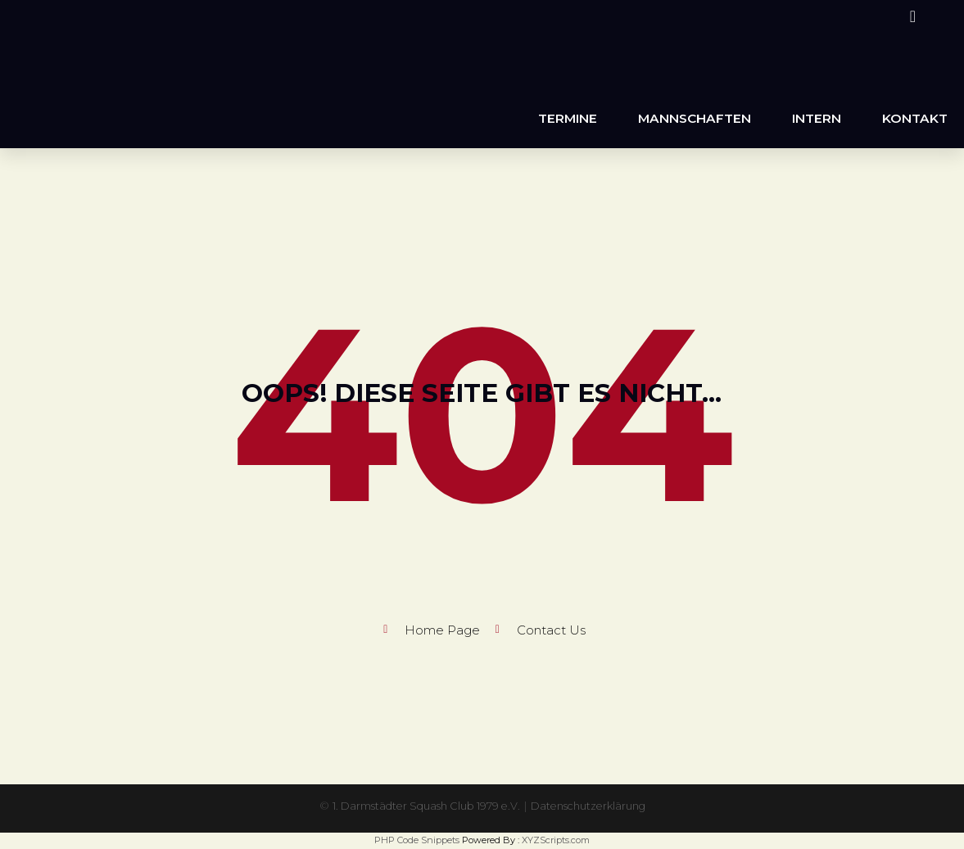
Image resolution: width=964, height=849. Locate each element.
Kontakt (915, 118)
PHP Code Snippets (416, 840)
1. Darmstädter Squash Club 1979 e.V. (420, 805)
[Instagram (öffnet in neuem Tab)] (910, 16)
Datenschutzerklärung (598, 805)
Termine (567, 118)
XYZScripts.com (556, 840)
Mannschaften (694, 118)
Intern (816, 118)
